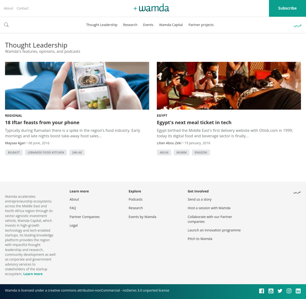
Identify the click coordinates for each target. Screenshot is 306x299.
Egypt (162, 115)
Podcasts (135, 199)
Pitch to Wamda (200, 238)
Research (130, 24)
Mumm (181, 152)
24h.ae (77, 152)
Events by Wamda (142, 216)
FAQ (73, 208)
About (8, 8)
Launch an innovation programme (214, 230)
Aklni (164, 152)
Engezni (201, 152)
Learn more (33, 274)
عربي (298, 25)
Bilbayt (14, 152)
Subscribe (287, 8)
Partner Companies (85, 216)
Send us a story (199, 199)
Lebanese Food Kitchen (46, 152)
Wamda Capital (171, 24)
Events (148, 24)
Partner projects (200, 24)
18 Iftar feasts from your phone (42, 122)
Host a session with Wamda (209, 208)
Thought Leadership (101, 24)
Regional (13, 115)
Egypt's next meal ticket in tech (194, 122)
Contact (22, 8)
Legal (74, 225)
